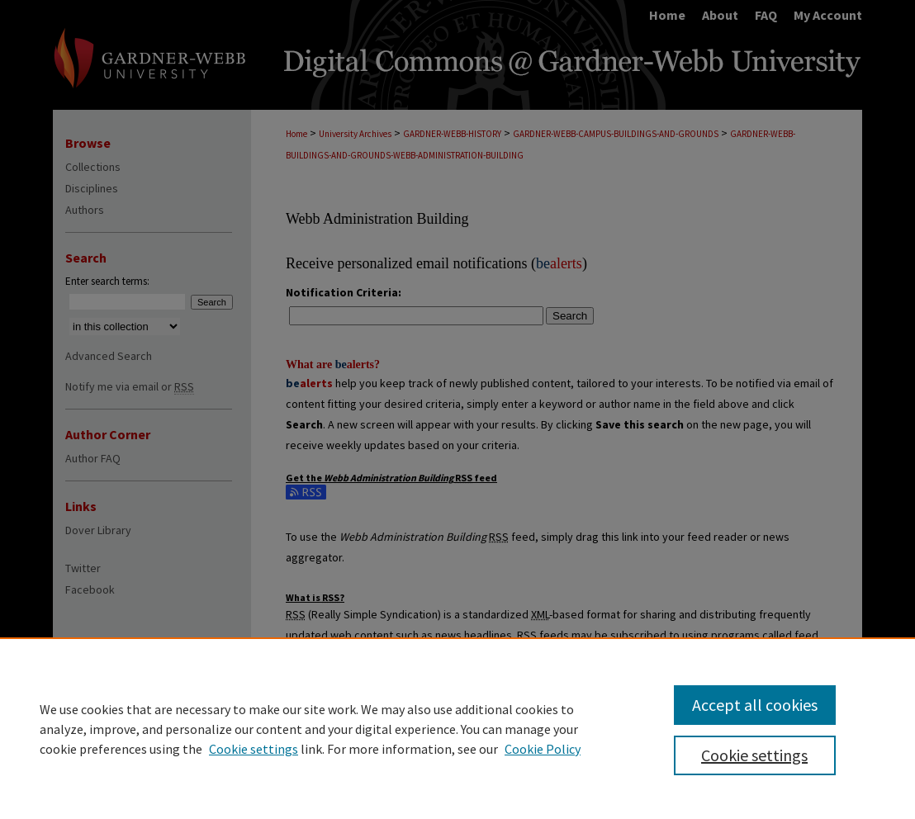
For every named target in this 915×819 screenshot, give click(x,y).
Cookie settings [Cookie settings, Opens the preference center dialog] (754, 755)
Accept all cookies (755, 704)
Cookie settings (253, 749)
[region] (457, 728)
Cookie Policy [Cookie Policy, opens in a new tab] (543, 749)
